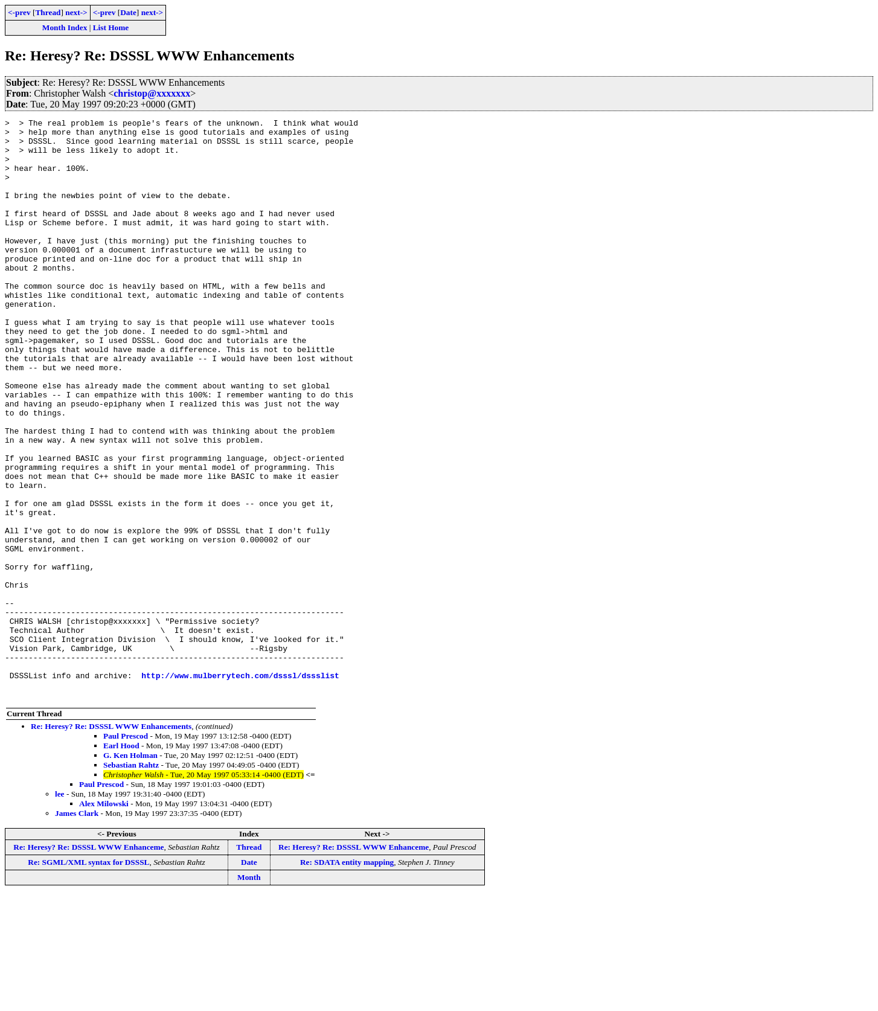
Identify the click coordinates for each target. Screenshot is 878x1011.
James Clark (76, 929)
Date (128, 12)
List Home (111, 27)
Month (249, 993)
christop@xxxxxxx (152, 93)
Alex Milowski (104, 919)
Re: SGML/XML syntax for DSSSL (88, 978)
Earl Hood (121, 861)
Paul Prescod (125, 851)
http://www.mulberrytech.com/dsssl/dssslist (240, 787)
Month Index (64, 27)
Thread (47, 12)
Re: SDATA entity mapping (347, 978)
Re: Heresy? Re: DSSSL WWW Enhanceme (88, 963)
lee (60, 909)
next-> (76, 12)
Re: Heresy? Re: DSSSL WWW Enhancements (111, 842)
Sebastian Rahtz (131, 880)
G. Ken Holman (130, 871)
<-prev (19, 12)
